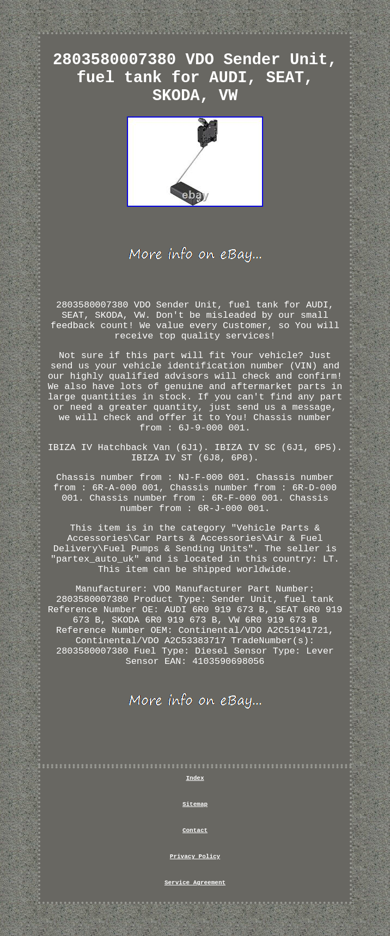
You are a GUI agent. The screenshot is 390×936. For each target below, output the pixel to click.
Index (195, 778)
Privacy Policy (195, 856)
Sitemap (195, 804)
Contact (195, 830)
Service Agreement (195, 882)
